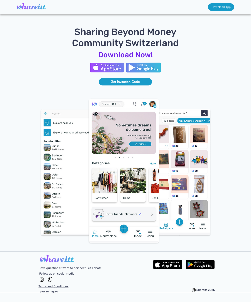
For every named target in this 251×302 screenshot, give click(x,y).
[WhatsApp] (50, 279)
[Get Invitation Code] (125, 81)
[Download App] (221, 7)
